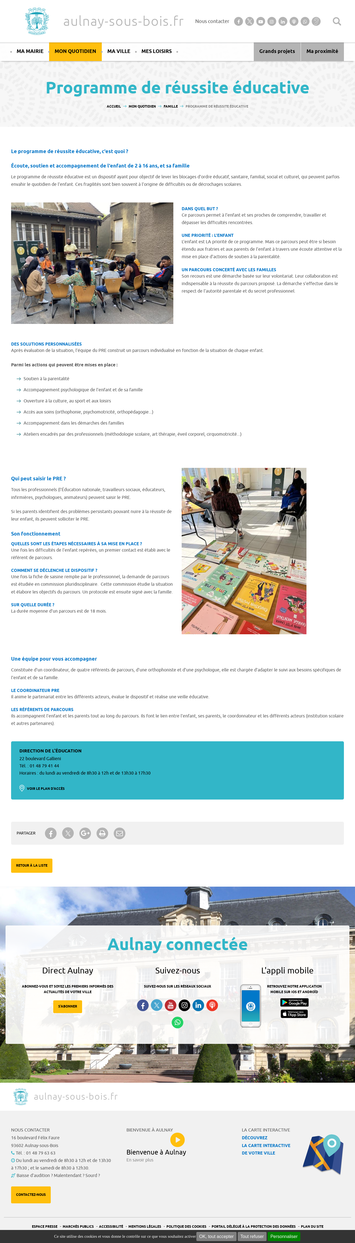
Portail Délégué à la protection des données (254, 1226)
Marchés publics (78, 1226)
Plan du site (312, 1226)
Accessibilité (111, 1226)
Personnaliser (284, 1236)
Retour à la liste (31, 865)
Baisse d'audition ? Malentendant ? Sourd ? (58, 1175)
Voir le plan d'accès (46, 789)
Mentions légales (144, 1226)
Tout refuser (252, 1236)
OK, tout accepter (216, 1236)
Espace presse (44, 1226)
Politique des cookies (186, 1226)
